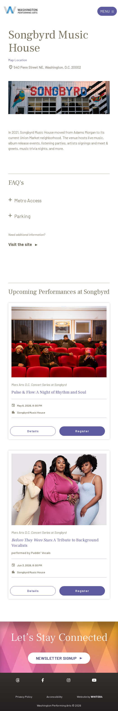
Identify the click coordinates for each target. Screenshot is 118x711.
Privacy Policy (24, 696)
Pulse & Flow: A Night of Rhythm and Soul (48, 392)
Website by (89, 696)
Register (82, 431)
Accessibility (54, 696)
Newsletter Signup (56, 658)
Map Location (17, 60)
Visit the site (20, 244)
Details (33, 431)
